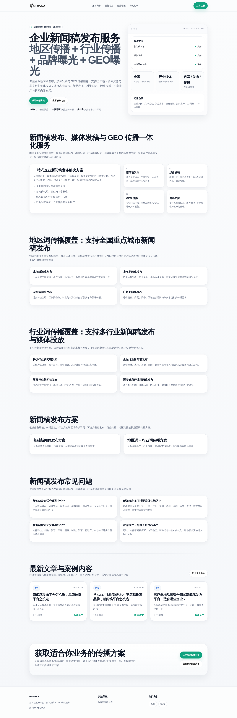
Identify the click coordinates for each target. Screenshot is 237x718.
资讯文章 (134, 5)
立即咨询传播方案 (191, 655)
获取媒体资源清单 (191, 663)
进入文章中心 (198, 573)
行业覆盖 (121, 5)
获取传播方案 (38, 100)
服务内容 (96, 5)
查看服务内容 (58, 100)
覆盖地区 (109, 5)
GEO (162, 704)
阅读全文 (78, 615)
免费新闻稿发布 (105, 702)
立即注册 (200, 5)
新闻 (36, 588)
